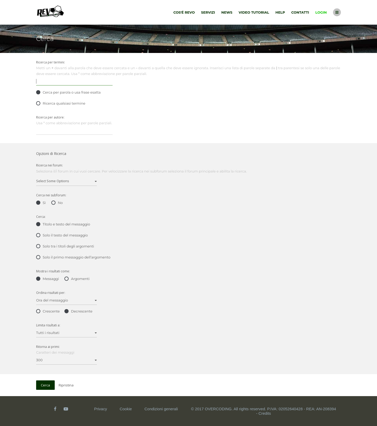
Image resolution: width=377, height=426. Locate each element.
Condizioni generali (161, 409)
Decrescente (78, 311)
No (57, 203)
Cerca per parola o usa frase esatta (68, 92)
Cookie (126, 409)
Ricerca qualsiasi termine (60, 103)
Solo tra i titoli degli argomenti (65, 246)
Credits (264, 413)
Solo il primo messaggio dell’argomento (73, 257)
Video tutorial (254, 12)
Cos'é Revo (184, 12)
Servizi (208, 12)
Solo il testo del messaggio (62, 235)
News (226, 12)
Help (280, 12)
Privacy (100, 409)
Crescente (48, 311)
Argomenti (77, 279)
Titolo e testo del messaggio (63, 224)
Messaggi (47, 279)
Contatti (300, 12)
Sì (41, 203)
